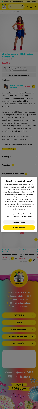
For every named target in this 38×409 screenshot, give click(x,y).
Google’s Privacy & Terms (23, 216)
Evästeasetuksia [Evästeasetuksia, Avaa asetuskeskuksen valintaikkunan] (19, 222)
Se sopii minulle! (19, 228)
